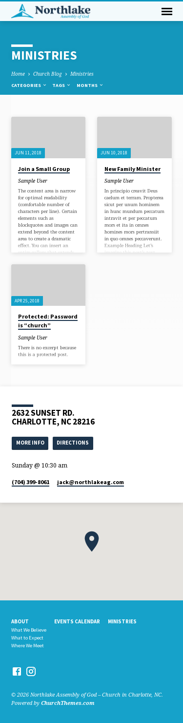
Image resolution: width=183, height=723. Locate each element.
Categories (29, 85)
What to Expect (27, 638)
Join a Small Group (44, 168)
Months (90, 85)
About (20, 621)
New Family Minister (132, 168)
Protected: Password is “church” (48, 321)
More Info (30, 442)
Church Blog (47, 73)
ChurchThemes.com (68, 702)
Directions (73, 442)
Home (18, 73)
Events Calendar (77, 621)
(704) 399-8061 (30, 482)
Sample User (32, 180)
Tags (61, 85)
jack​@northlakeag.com (90, 482)
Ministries (82, 73)
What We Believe (28, 630)
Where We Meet (27, 645)
